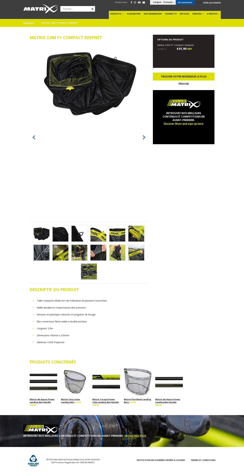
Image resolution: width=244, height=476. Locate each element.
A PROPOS (212, 13)
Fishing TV (171, 13)
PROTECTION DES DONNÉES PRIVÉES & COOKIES (161, 460)
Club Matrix (134, 13)
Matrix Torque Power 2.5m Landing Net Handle (105, 401)
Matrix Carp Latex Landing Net (70, 401)
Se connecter (185, 2)
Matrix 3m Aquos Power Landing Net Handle (167, 401)
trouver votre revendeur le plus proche (183, 77)
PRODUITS (115, 13)
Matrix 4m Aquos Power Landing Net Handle (42, 401)
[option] (89, 83)
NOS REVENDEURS (153, 13)
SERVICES (197, 13)
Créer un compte (212, 2)
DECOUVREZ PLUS (135, 436)
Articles (184, 13)
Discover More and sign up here (183, 123)
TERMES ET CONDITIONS (203, 460)
